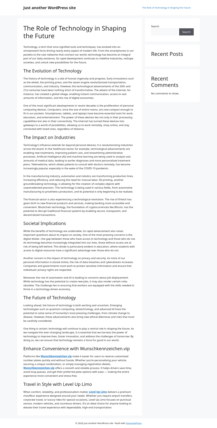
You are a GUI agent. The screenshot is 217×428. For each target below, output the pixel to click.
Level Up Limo (98, 392)
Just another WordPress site (49, 7)
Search (155, 26)
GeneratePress (134, 423)
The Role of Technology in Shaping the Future (166, 7)
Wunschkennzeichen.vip (56, 356)
